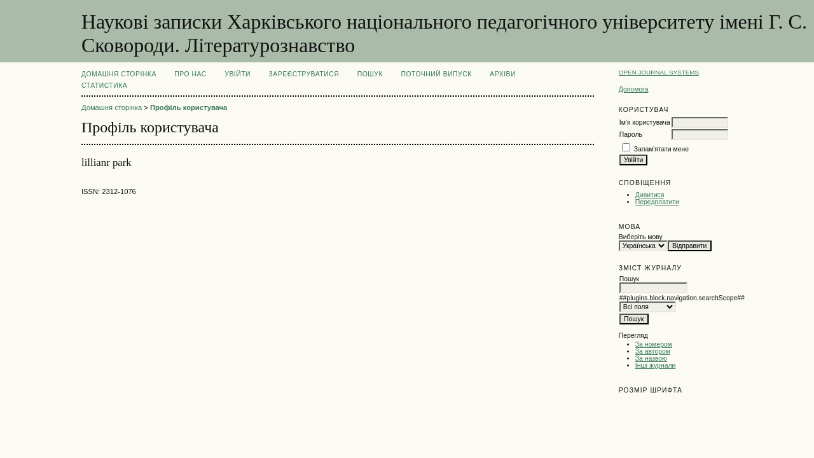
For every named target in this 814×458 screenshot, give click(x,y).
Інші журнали (655, 365)
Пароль (630, 134)
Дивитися (650, 194)
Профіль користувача (188, 107)
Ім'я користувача (644, 122)
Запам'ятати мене (661, 149)
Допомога (634, 89)
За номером (653, 344)
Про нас (190, 74)
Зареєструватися (304, 74)
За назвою (651, 358)
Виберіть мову (641, 236)
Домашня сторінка (118, 74)
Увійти (237, 74)
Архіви (503, 74)
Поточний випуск (436, 74)
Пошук (370, 74)
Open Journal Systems (659, 72)
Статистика (104, 85)
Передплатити (657, 201)
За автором (652, 351)
